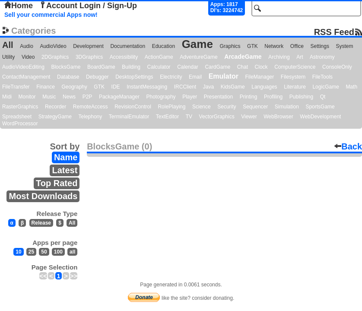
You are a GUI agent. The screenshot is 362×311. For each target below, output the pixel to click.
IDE (115, 87)
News (69, 97)
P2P (87, 97)
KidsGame (233, 87)
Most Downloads (43, 196)
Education (163, 46)
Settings (320, 46)
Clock (261, 67)
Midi (7, 97)
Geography (74, 87)
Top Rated (56, 183)
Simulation (287, 107)
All (7, 45)
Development (88, 46)
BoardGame (101, 67)
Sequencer (255, 107)
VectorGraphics (217, 117)
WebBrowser (278, 117)
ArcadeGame (242, 56)
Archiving (278, 57)
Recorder (55, 107)
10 (18, 252)
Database (68, 77)
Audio (26, 46)
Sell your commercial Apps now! (51, 14)
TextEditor (167, 117)
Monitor (27, 97)
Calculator (159, 67)
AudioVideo (53, 46)
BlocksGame (65, 67)
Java (208, 87)
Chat (242, 67)
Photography (161, 97)
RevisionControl (132, 107)
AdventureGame (198, 57)
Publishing (301, 97)
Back (348, 146)
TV (189, 117)
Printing (248, 97)
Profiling (273, 97)
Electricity (171, 77)
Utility (8, 57)
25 (31, 252)
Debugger (97, 77)
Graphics (229, 46)
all (72, 252)
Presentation (218, 97)
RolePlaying (171, 107)
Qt (323, 97)
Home (18, 5)
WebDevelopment (320, 117)
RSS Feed (334, 31)
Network (273, 46)
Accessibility (124, 57)
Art (299, 57)
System (344, 46)
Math (351, 87)
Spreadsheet (17, 117)
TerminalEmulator (129, 117)
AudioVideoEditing (23, 67)
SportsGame (319, 107)
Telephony (90, 117)
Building (131, 67)
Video (28, 57)
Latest (64, 170)
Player (189, 97)
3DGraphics (89, 57)
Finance (45, 87)
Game (197, 44)
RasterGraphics (20, 107)
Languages (264, 87)
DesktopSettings (134, 77)
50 (44, 252)
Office (297, 46)
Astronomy (322, 57)
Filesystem (293, 77)
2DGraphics (55, 57)
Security (226, 107)
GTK (252, 46)
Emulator (223, 76)
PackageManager (119, 97)
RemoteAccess (90, 107)
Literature (295, 87)
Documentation (127, 46)
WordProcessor (20, 124)
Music (49, 97)
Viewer (249, 117)
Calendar (187, 67)
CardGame (217, 67)
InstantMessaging (147, 87)
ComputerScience (294, 67)
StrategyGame (55, 117)
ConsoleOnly (337, 67)
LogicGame (325, 87)
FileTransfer (16, 87)
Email (195, 77)
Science (201, 107)
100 (58, 252)
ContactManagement (26, 77)
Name (65, 157)
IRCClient (185, 87)
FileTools (322, 77)
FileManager (259, 77)
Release (41, 223)
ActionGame (159, 57)
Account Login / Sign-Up (88, 5)
